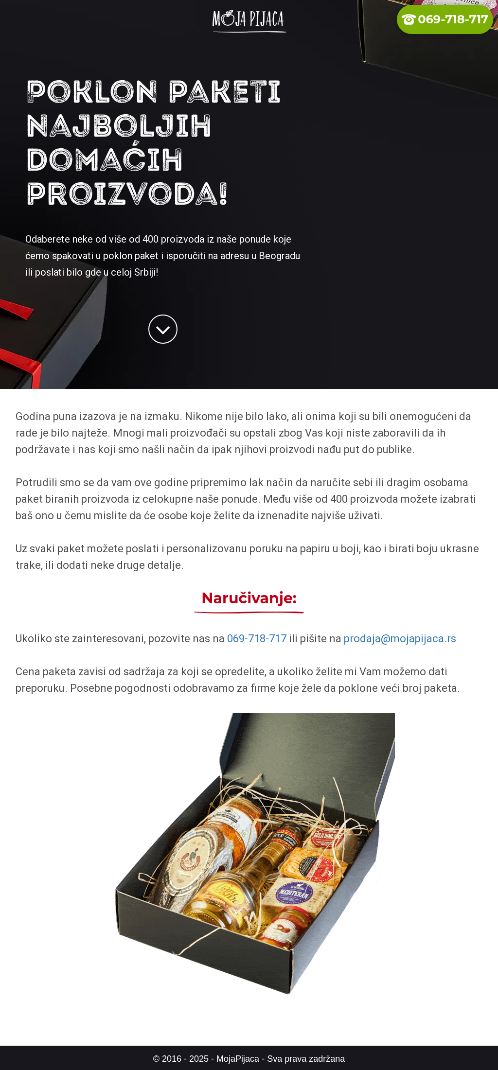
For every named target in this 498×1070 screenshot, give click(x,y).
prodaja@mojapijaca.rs (400, 638)
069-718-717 (256, 638)
